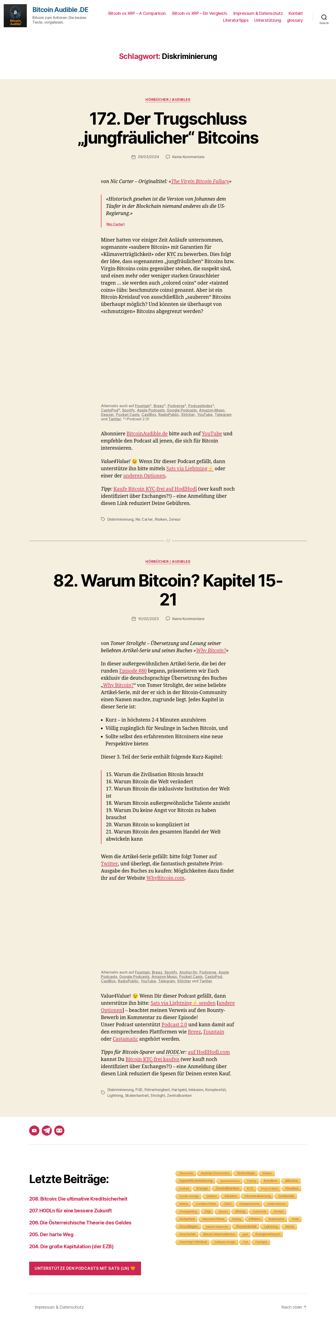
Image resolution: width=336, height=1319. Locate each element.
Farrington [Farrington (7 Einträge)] (261, 1240)
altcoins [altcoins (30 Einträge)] (291, 1179)
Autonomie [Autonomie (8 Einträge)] (259, 1210)
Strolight (158, 1094)
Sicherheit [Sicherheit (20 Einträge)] (187, 1218)
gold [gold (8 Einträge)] (245, 1233)
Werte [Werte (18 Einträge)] (289, 1225)
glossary (295, 20)
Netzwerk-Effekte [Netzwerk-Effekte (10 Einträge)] (213, 1218)
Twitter (114, 418)
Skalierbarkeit (137, 1094)
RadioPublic (168, 414)
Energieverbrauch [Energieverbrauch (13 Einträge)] (267, 1233)
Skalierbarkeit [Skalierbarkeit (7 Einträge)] (276, 1218)
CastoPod (109, 410)
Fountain (142, 405)
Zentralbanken (179, 1094)
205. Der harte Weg (51, 1233)
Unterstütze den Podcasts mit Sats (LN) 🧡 (85, 1267)
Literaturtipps (235, 20)
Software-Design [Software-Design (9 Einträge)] (225, 1240)
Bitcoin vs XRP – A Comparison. (137, 13)
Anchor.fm (188, 971)
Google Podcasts (181, 410)
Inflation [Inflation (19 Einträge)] (255, 1218)
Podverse (176, 405)
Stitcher (188, 414)
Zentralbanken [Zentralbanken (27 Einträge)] (227, 1187)
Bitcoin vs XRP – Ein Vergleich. (200, 13)
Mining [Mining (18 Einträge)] (240, 1210)
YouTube (204, 414)
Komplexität (215, 1089)
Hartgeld (178, 1089)
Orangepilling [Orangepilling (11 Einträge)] (188, 1210)
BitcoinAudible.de (147, 433)
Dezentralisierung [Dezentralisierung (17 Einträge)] (258, 1195)
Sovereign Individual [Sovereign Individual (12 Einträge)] (193, 1240)
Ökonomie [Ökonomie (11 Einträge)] (186, 1172)
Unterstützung (267, 20)
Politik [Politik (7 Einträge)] (295, 1218)
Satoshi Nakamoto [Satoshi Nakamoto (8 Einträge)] (217, 1225)
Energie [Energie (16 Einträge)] (202, 1187)
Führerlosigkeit (157, 1089)
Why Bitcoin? (211, 650)
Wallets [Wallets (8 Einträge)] (183, 1202)
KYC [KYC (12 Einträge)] (250, 1187)
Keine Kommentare (188, 156)
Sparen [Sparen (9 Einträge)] (223, 1210)
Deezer (107, 414)
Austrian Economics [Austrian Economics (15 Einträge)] (215, 1172)
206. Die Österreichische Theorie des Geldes (80, 1221)
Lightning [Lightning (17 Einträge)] (271, 1225)
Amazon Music (211, 410)
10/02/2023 (148, 618)
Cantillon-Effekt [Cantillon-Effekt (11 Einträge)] (206, 1202)
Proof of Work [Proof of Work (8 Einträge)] (269, 1187)
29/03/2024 (148, 156)
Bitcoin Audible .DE (60, 9)
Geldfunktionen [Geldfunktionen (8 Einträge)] (276, 1202)
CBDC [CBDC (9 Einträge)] (228, 1202)
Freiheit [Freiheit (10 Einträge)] (184, 1187)
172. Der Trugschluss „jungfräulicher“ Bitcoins (168, 128)
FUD (138, 1089)
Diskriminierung (120, 519)
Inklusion (195, 1089)
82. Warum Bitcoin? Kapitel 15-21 (168, 589)
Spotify (128, 410)
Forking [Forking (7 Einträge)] (251, 1179)
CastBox (148, 414)
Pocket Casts (127, 414)
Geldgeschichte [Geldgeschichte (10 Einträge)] (249, 1202)
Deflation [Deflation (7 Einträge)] (211, 1195)
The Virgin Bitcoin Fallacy (200, 181)
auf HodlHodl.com (209, 1051)
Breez (159, 405)
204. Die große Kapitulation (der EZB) (71, 1245)
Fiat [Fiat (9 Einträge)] (245, 1240)
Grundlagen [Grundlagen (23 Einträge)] (188, 1225)
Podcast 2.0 (174, 1024)
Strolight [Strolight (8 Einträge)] (279, 1210)
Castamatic (125, 1038)
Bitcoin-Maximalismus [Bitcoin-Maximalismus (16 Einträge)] (219, 1233)
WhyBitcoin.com (165, 877)
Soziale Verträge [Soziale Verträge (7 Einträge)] (189, 1195)
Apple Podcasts (150, 410)
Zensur (174, 519)
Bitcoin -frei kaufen (152, 1059)
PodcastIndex (200, 405)
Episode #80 (133, 670)
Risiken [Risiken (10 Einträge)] (267, 1172)
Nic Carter (115, 224)
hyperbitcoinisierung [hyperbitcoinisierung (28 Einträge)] (196, 1179)
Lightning (115, 1094)
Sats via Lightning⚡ (190, 468)
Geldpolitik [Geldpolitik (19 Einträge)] (286, 1195)
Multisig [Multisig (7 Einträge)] (236, 1218)
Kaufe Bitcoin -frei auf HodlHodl (155, 489)
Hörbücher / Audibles (168, 100)
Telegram (222, 414)
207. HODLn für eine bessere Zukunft (70, 1209)
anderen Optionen (144, 476)
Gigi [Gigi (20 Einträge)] (208, 1210)
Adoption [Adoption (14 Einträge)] (230, 1195)
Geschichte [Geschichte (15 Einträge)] (187, 1233)
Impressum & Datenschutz (258, 13)
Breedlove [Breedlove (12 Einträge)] (271, 1179)
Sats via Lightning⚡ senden (183, 1002)
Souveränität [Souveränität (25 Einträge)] (246, 1225)
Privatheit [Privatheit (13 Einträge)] (292, 1187)
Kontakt (296, 13)
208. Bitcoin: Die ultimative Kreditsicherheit (78, 1198)
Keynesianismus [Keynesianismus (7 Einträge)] (230, 1179)
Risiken (161, 519)
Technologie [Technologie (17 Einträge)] (246, 1172)
